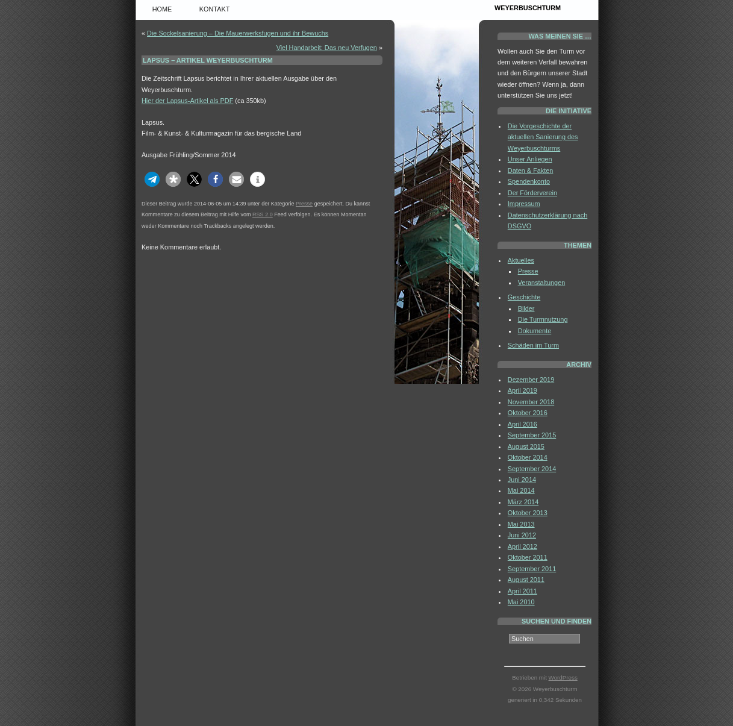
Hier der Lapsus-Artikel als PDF (187, 100)
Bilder (526, 308)
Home (162, 9)
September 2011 (532, 568)
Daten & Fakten (531, 170)
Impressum (524, 203)
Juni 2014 (522, 479)
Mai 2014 (521, 490)
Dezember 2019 (531, 379)
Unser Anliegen (530, 159)
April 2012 (522, 546)
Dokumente (535, 330)
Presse (304, 204)
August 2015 (526, 446)
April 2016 (522, 424)
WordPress (563, 677)
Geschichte (524, 297)
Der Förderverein (532, 192)
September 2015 (532, 435)
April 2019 (522, 390)
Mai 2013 (521, 524)
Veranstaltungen (542, 282)
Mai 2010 (521, 602)
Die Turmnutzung (543, 319)
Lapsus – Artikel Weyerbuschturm (208, 60)
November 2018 (531, 401)
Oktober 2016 (527, 412)
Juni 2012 (522, 535)
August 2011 (526, 579)
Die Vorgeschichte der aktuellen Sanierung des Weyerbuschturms (543, 137)
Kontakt (214, 9)
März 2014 (523, 501)
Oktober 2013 (527, 512)
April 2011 (522, 591)
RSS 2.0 (262, 214)
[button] (152, 179)
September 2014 (532, 468)
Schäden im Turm (533, 345)
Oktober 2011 (527, 557)
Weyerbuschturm (527, 7)
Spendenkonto (529, 181)
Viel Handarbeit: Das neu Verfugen (326, 47)
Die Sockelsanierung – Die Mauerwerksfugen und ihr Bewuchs (237, 33)
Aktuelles (521, 260)
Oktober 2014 (527, 457)
